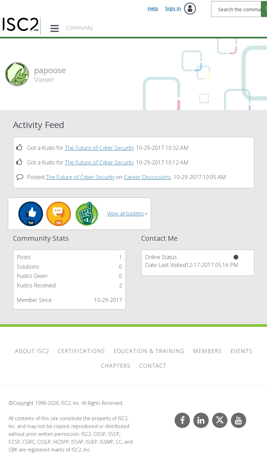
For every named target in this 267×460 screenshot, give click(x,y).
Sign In (173, 8)
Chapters (116, 365)
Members (207, 351)
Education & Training (149, 351)
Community (79, 27)
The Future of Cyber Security (99, 148)
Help (153, 8)
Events (241, 351)
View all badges (125, 213)
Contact (152, 365)
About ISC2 (32, 351)
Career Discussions (147, 177)
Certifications (81, 351)
